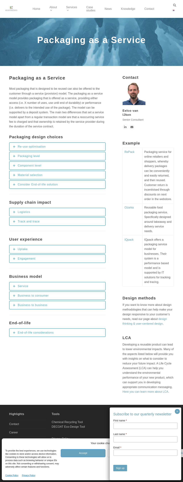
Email (117, 94)
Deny (129, 452)
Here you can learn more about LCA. (146, 391)
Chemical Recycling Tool (67, 422)
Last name (120, 80)
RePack (130, 151)
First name (120, 67)
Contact (14, 424)
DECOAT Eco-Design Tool (68, 426)
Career (13, 432)
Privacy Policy (28, 475)
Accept (83, 452)
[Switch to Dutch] (173, 10)
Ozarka (129, 207)
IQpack (129, 239)
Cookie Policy (11, 475)
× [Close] (177, 58)
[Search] (174, 5)
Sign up (120, 114)
